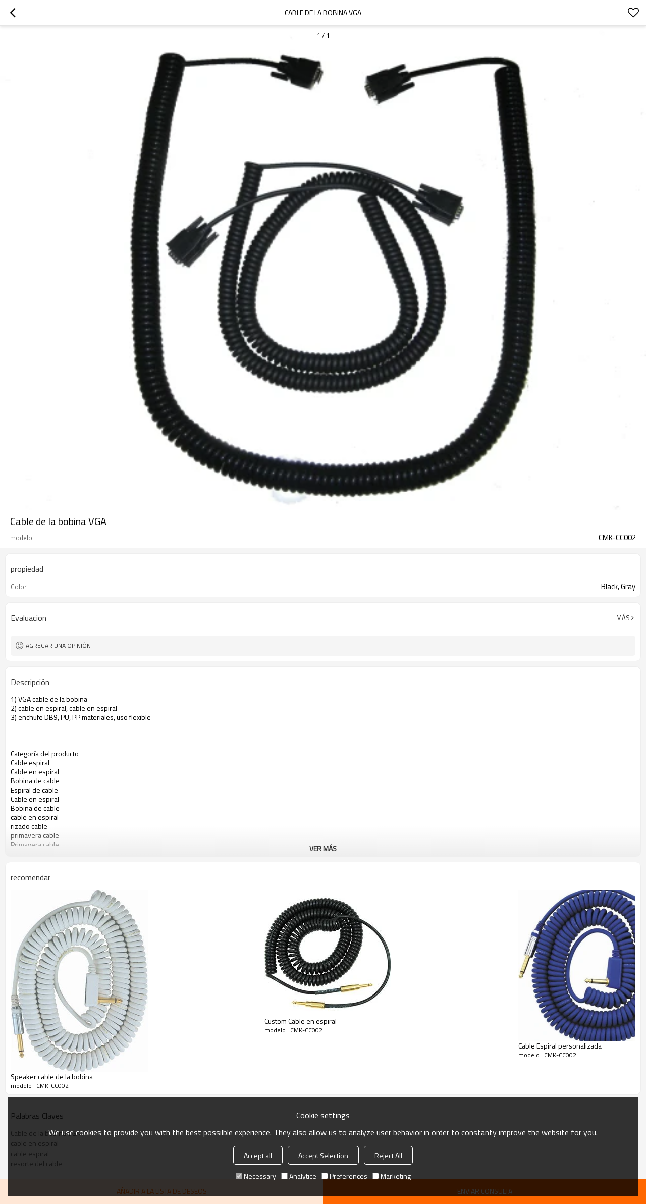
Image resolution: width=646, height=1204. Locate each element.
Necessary (256, 1176)
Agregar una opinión (58, 645)
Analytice (298, 1176)
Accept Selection (323, 1155)
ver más (323, 848)
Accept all (258, 1155)
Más (623, 618)
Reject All (388, 1155)
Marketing (391, 1176)
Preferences (344, 1176)
